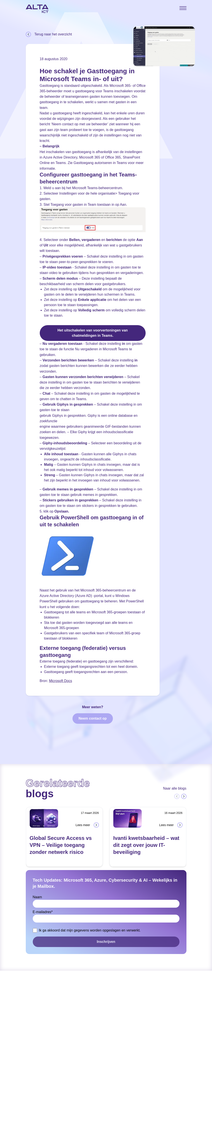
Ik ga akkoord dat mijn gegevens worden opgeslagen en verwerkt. (90, 930)
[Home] (37, 9)
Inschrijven (106, 942)
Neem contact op (93, 718)
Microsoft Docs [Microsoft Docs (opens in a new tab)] (60, 681)
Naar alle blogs (174, 788)
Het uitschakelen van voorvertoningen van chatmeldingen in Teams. (92, 332)
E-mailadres (43, 912)
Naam (37, 897)
